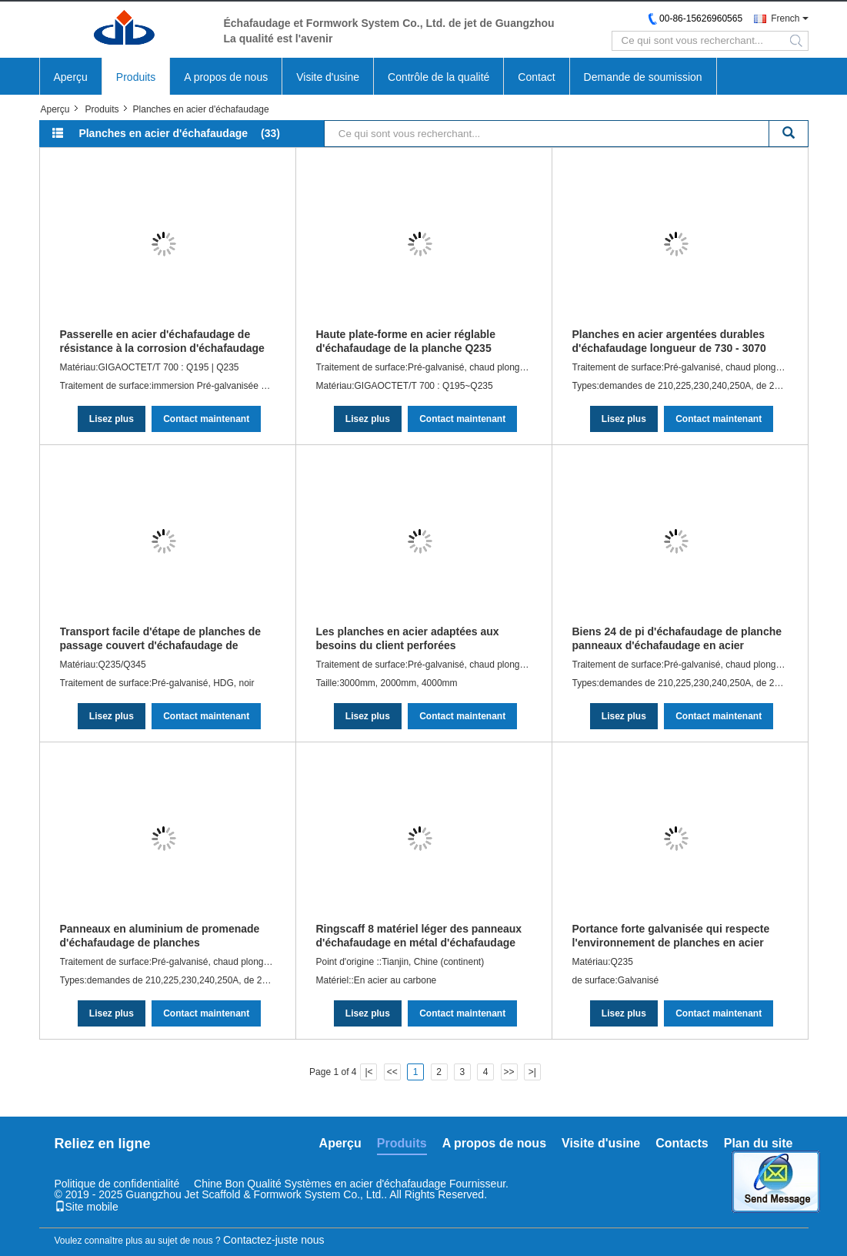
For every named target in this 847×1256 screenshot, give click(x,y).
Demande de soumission (643, 77)
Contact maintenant (206, 419)
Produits (135, 77)
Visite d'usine (327, 77)
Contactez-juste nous (274, 1240)
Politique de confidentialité (117, 1183)
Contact (536, 77)
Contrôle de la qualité (438, 77)
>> (509, 1072)
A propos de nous (226, 77)
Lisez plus (111, 419)
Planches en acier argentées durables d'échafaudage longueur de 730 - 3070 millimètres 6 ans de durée (669, 341)
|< (368, 1072)
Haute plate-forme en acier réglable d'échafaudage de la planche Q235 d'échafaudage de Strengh (405, 341)
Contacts (681, 1143)
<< (392, 1072)
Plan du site (758, 1143)
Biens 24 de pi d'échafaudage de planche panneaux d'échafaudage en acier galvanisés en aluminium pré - (677, 638)
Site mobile (86, 1207)
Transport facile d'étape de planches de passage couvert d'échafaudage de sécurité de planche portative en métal (161, 638)
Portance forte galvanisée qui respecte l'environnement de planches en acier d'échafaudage (671, 936)
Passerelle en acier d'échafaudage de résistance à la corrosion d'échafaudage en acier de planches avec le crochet (162, 341)
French (785, 18)
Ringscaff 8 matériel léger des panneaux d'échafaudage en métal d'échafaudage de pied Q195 (419, 936)
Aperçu (71, 77)
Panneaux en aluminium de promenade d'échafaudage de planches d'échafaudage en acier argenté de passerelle (160, 936)
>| (532, 1072)
